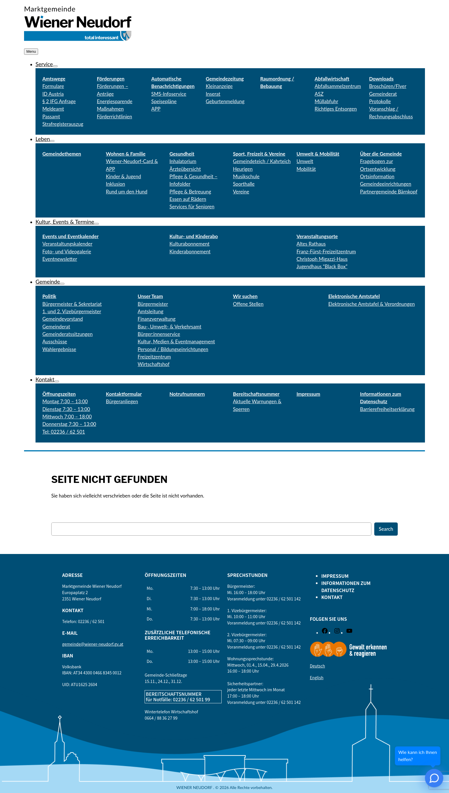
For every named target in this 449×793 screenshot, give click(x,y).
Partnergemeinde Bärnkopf (388, 192)
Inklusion (115, 184)
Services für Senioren (192, 206)
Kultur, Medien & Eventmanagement (176, 341)
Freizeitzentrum (154, 357)
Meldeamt (53, 109)
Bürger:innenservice (159, 334)
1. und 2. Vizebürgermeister (71, 311)
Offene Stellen (248, 304)
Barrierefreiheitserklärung (387, 409)
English (317, 677)
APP (155, 109)
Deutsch (317, 666)
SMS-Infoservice (168, 94)
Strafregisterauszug (62, 124)
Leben (43, 139)
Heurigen (243, 169)
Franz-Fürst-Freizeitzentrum (326, 251)
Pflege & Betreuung (190, 192)
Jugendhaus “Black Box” (321, 266)
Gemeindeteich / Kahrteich (262, 161)
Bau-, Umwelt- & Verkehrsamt (169, 327)
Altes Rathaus (311, 244)
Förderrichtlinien (114, 116)
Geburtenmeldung (225, 101)
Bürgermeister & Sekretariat (72, 304)
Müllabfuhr (326, 101)
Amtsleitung (151, 311)
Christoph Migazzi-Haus (321, 259)
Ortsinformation (377, 176)
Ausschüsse (54, 341)
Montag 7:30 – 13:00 (65, 401)
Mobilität (306, 169)
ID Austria (53, 94)
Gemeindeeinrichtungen (385, 184)
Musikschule (246, 176)
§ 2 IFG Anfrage (59, 101)
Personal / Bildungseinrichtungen (173, 349)
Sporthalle (244, 184)
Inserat (213, 94)
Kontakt (45, 379)
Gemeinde (48, 281)
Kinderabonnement (190, 251)
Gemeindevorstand (62, 319)
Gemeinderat (56, 327)
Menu (31, 51)
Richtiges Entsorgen (336, 109)
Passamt (51, 116)
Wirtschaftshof (154, 364)
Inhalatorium (183, 161)
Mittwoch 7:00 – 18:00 (67, 417)
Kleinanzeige (219, 86)
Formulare (53, 86)
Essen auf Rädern (188, 199)
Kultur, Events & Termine (65, 221)
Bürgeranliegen (122, 401)
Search (386, 529)
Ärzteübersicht (185, 169)
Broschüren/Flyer (387, 86)
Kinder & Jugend (123, 176)
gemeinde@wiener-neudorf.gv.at (92, 644)
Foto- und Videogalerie (66, 251)
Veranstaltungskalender (67, 244)
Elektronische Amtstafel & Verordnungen (371, 304)
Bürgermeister (153, 304)
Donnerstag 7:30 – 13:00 (69, 424)
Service (44, 64)
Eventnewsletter (59, 259)
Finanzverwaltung (157, 319)
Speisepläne (163, 101)
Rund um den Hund (126, 192)
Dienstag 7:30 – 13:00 (66, 409)
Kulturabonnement (190, 244)
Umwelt (304, 161)
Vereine (241, 192)
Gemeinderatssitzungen (67, 334)
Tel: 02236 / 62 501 (63, 432)
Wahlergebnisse (59, 349)
